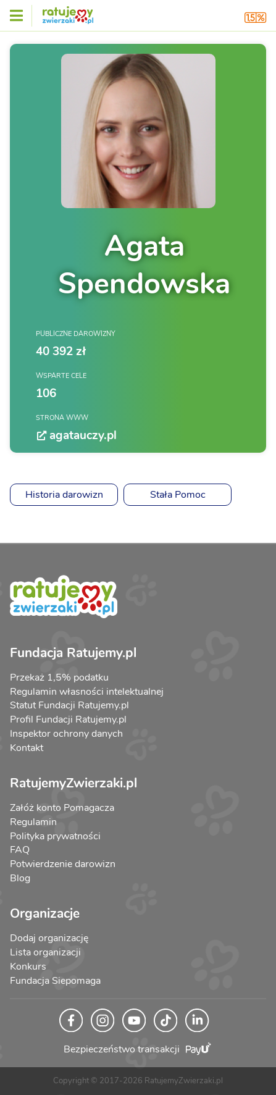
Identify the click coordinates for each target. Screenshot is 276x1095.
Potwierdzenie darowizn (62, 864)
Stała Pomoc (178, 494)
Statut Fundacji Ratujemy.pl (69, 705)
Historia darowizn (64, 494)
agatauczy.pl (76, 436)
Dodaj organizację (49, 938)
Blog (20, 878)
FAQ (20, 850)
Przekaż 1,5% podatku (59, 677)
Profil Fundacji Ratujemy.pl (68, 719)
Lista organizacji (45, 952)
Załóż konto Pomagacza (62, 808)
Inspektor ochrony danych (66, 733)
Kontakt (26, 748)
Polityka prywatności (55, 836)
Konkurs (28, 966)
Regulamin (33, 822)
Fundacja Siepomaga (55, 981)
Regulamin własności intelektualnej (87, 692)
